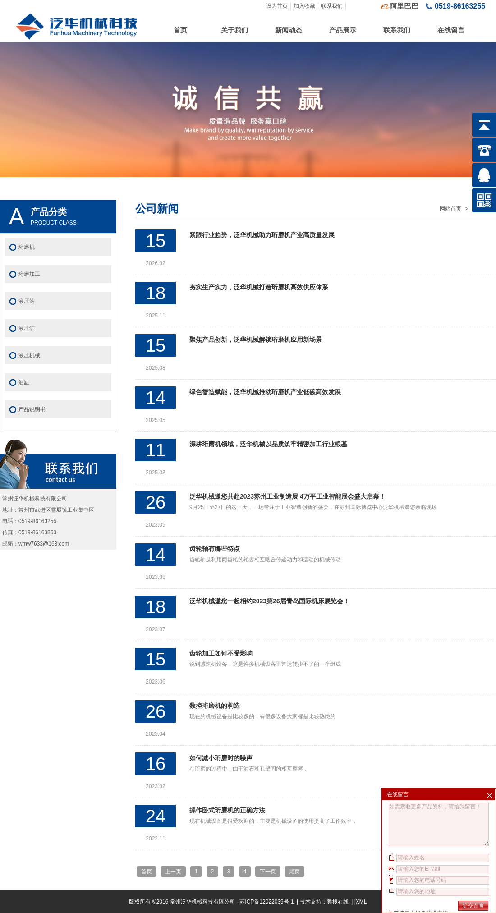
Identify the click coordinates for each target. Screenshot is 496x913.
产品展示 (342, 30)
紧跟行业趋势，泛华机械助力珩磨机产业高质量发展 (262, 235)
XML (361, 902)
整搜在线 (338, 902)
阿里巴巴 (404, 6)
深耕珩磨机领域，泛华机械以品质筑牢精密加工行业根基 (268, 444)
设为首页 (277, 6)
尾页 (294, 871)
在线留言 (450, 30)
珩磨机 (26, 247)
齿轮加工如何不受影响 (221, 653)
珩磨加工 (29, 274)
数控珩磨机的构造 (214, 705)
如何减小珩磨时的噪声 (221, 758)
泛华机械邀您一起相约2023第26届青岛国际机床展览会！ (269, 601)
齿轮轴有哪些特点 (214, 548)
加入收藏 (304, 6)
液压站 (26, 301)
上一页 (173, 871)
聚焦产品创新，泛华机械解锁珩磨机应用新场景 (255, 339)
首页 (180, 30)
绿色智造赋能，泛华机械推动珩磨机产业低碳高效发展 (265, 391)
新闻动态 (288, 30)
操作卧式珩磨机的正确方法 (227, 810)
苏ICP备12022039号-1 (267, 902)
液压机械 (29, 355)
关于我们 (234, 30)
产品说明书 (32, 409)
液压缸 (26, 328)
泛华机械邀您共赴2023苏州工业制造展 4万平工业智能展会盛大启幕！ (287, 496)
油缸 (23, 382)
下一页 (268, 871)
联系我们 (332, 6)
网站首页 (450, 209)
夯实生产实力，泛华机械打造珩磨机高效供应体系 (258, 287)
